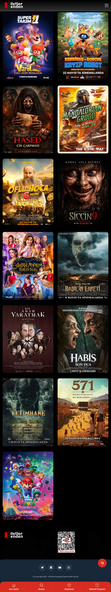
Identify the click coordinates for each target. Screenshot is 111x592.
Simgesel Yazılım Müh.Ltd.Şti (66, 577)
